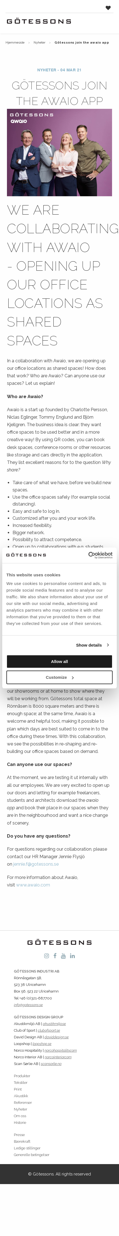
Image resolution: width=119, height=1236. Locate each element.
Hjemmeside (15, 42)
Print (18, 1089)
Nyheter (39, 42)
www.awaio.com (33, 885)
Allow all (59, 661)
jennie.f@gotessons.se (36, 864)
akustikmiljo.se (54, 1024)
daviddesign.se (56, 1037)
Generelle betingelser (31, 1155)
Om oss (20, 1116)
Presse (19, 1135)
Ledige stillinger (27, 1148)
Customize (60, 677)
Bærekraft (22, 1141)
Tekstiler (21, 1083)
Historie (20, 1123)
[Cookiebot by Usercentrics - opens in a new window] (88, 555)
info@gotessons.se (28, 1005)
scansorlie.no (51, 1064)
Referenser (23, 1103)
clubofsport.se (49, 1030)
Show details (89, 645)
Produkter (22, 1076)
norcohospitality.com (60, 1050)
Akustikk (21, 1096)
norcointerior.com (58, 1057)
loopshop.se (42, 1044)
